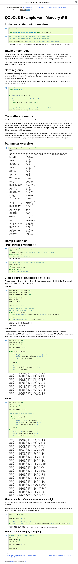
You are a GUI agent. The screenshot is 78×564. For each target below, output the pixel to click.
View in (35, 10)
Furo (25, 561)
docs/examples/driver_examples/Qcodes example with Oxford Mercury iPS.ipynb (44, 7)
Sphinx (12, 561)
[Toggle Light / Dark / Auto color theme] (74, 2)
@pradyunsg (19, 561)
